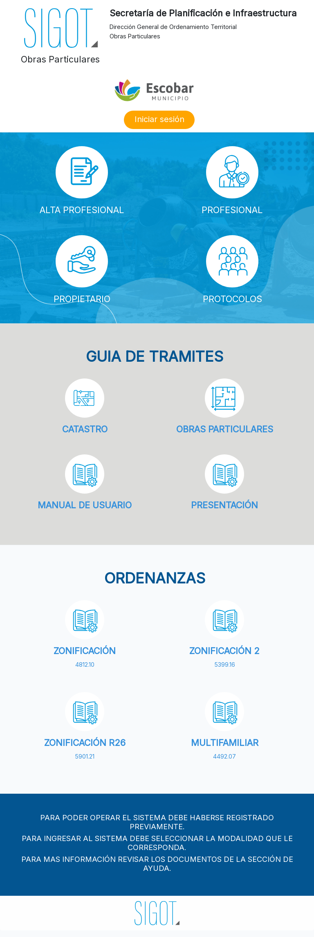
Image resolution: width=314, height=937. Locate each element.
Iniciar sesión (159, 119)
